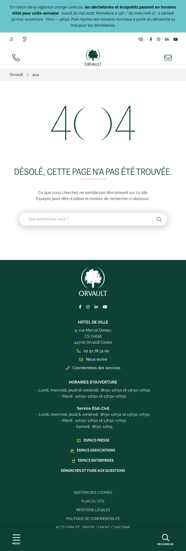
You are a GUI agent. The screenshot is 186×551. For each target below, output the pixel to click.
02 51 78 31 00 (93, 351)
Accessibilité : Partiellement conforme (93, 527)
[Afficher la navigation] (16, 540)
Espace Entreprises (96, 460)
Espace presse (96, 440)
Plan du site (93, 501)
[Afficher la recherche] (166, 540)
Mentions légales (93, 510)
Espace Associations (96, 450)
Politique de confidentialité (93, 519)
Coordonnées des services (93, 368)
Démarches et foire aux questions (93, 471)
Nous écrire (93, 359)
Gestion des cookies (93, 492)
